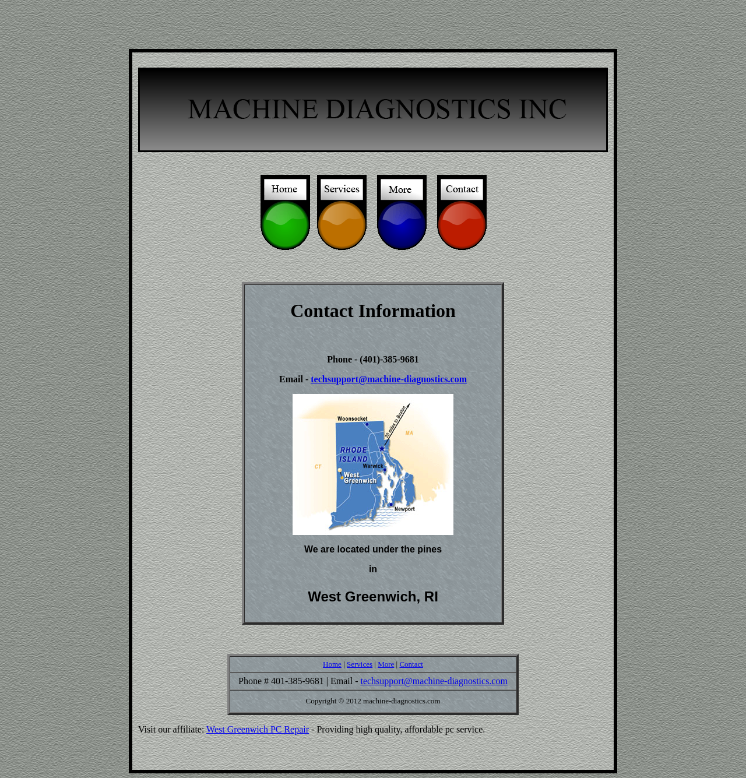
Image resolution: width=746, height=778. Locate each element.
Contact (411, 664)
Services (359, 664)
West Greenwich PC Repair (257, 729)
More (386, 664)
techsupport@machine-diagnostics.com (389, 379)
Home (332, 664)
